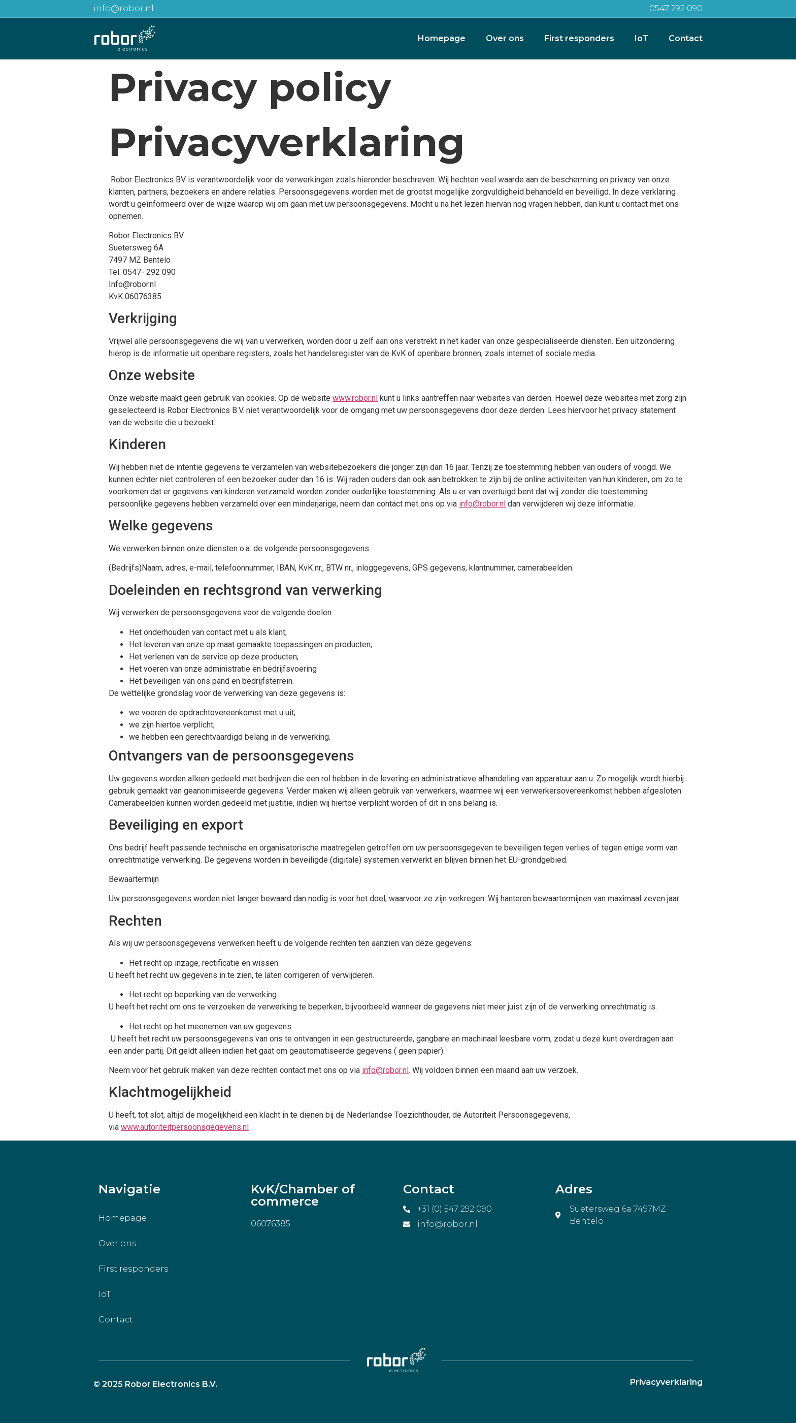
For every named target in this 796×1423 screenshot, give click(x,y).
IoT (641, 38)
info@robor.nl (123, 8)
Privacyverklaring (666, 1382)
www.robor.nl (355, 398)
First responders (579, 38)
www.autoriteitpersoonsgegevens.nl (185, 1127)
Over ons (505, 38)
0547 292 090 (676, 8)
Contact (686, 38)
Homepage (442, 38)
